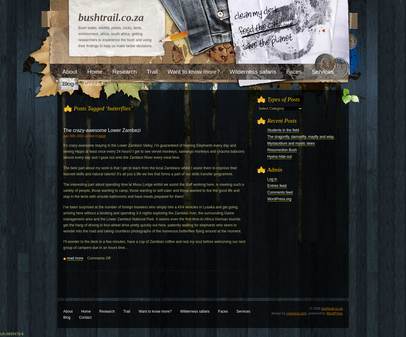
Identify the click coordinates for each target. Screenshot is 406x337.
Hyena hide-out (279, 157)
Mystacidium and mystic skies (291, 143)
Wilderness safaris (194, 311)
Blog (67, 317)
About (68, 311)
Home (86, 311)
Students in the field (283, 130)
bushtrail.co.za (111, 17)
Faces (223, 311)
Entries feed (277, 186)
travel (101, 136)
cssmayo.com (296, 313)
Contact (85, 317)
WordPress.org (279, 199)
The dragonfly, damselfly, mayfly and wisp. (301, 137)
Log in (272, 179)
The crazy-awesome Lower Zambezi (102, 130)
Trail (126, 311)
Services (243, 311)
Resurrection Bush (282, 150)
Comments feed (280, 192)
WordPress (334, 313)
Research (107, 311)
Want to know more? (155, 311)
